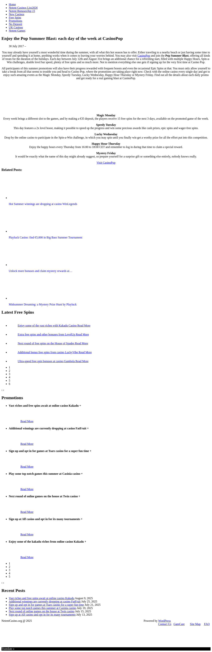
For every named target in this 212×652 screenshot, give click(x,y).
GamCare (179, 624)
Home (12, 4)
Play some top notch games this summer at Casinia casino (42, 608)
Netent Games (17, 30)
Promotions (15, 20)
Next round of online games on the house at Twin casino (41, 611)
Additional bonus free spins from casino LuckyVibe (48, 352)
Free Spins (15, 17)
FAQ (207, 624)
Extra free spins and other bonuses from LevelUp (47, 334)
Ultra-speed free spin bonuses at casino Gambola (46, 361)
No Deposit (15, 24)
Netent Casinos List (23, 7)
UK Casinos (16, 27)
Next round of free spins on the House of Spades (46, 343)
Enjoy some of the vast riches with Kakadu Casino (47, 325)
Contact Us (164, 624)
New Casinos (16, 14)
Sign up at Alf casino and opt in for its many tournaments (42, 614)
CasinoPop (143, 55)
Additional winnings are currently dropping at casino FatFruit (45, 601)
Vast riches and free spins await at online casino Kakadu (41, 598)
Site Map (195, 624)
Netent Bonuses (22, 11)
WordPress (164, 620)
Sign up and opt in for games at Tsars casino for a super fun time (46, 604)
